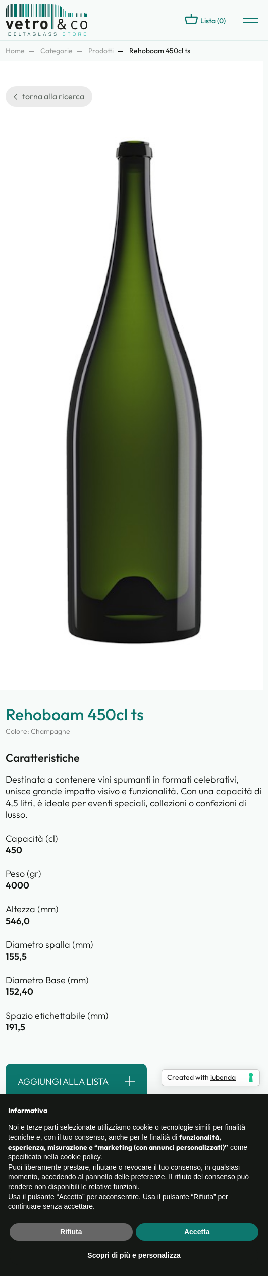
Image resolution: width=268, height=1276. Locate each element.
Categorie (56, 51)
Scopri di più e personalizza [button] (133, 1255)
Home (15, 51)
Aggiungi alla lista (63, 1081)
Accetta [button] (197, 1232)
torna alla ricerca (49, 96)
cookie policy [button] (80, 1157)
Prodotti (101, 51)
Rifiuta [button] (71, 1232)
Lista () (205, 19)
